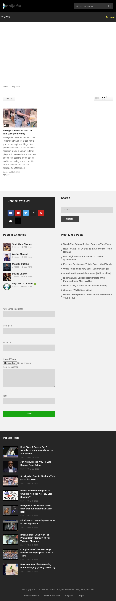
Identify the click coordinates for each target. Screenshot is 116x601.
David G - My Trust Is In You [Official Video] (84, 285)
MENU (6, 17)
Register (69, 595)
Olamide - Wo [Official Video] (77, 290)
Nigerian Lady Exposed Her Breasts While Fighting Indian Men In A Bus (84, 279)
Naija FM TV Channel (23, 283)
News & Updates (52, 595)
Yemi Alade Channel (22, 244)
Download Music (31, 595)
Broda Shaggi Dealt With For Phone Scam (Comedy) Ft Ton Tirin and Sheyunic (35, 538)
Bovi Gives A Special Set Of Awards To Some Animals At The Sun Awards (36, 450)
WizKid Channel (20, 254)
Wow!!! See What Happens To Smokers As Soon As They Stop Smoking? (36, 493)
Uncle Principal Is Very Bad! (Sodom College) (86, 269)
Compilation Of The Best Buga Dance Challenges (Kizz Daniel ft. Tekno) (37, 552)
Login (110, 17)
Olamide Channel (20, 264)
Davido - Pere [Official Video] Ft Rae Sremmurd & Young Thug (88, 296)
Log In (81, 595)
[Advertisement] (58, 54)
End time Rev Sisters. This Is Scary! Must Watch (87, 264)
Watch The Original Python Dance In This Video (87, 244)
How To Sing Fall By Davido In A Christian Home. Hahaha (87, 250)
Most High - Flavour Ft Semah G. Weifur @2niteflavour (83, 258)
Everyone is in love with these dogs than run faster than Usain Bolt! (36, 508)
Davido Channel (20, 274)
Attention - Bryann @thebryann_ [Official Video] (87, 273)
